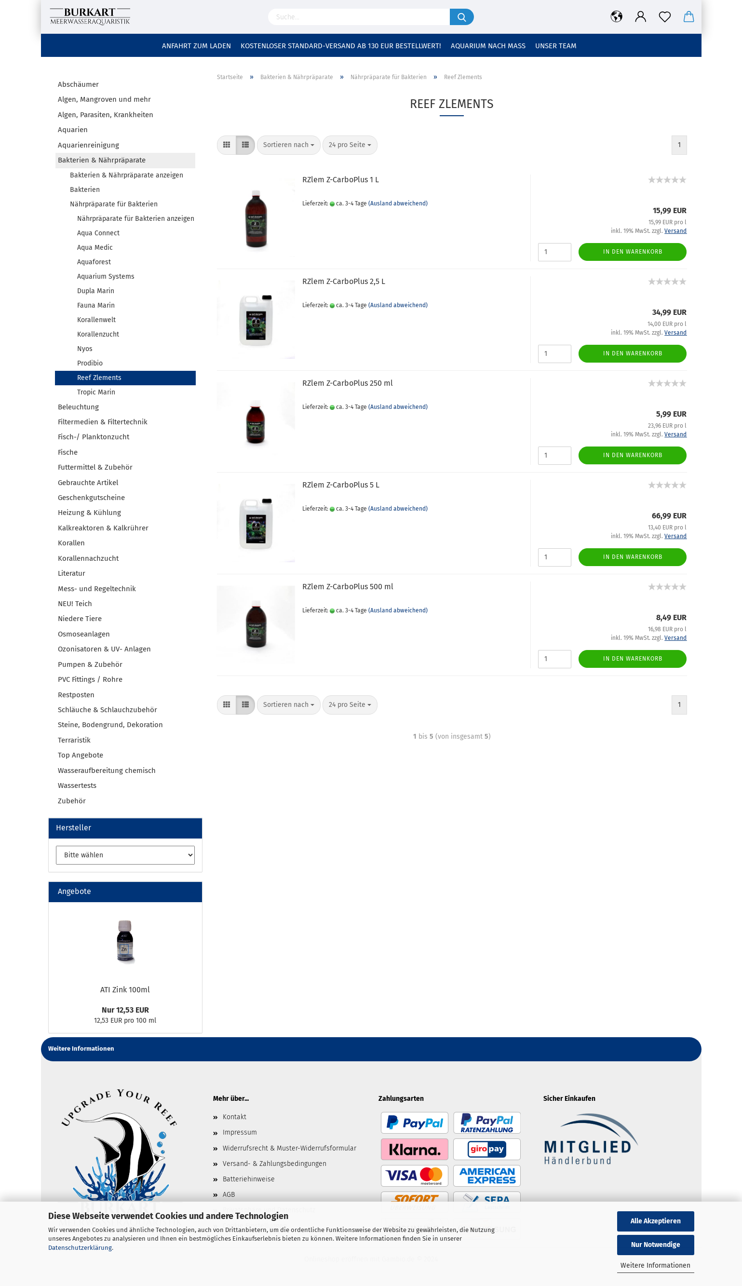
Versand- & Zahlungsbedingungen (274, 1164)
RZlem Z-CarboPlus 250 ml (347, 383)
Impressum (240, 1132)
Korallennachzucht (88, 558)
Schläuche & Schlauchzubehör (107, 709)
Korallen (71, 543)
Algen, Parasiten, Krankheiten (105, 114)
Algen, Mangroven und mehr (104, 99)
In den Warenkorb (632, 251)
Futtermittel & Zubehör (95, 467)
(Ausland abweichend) (398, 203)
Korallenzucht (98, 334)
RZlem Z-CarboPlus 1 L (340, 179)
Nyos (85, 349)
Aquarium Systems (106, 276)
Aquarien (73, 129)
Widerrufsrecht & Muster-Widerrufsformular (289, 1148)
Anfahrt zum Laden (196, 45)
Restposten (76, 694)
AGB (229, 1195)
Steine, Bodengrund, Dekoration (110, 724)
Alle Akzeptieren (656, 1221)
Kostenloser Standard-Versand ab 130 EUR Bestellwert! (341, 45)
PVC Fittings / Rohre (90, 679)
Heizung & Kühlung (89, 512)
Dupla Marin (95, 291)
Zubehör (72, 801)
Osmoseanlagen (84, 634)
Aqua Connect (98, 233)
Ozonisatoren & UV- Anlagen (104, 649)
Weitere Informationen (655, 1265)
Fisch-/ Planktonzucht (93, 437)
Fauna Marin (96, 305)
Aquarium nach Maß (488, 45)
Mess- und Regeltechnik (97, 588)
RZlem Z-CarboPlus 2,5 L (343, 281)
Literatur (71, 573)
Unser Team (556, 45)
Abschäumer (78, 84)
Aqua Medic (95, 248)
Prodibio (90, 363)
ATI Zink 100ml (125, 989)
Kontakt (234, 1117)
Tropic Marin (96, 392)
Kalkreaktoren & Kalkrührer (103, 528)
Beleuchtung (78, 407)
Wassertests (77, 785)
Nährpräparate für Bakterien (114, 204)
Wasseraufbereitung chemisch (107, 770)
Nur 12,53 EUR (125, 1010)
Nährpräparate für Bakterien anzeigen (135, 219)
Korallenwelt (96, 320)
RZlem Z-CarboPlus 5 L (340, 484)
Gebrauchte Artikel (88, 482)
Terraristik (74, 740)
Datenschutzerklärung (80, 1247)
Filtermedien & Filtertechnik (103, 422)
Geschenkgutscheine (91, 497)
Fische (68, 452)
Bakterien (85, 190)
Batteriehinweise (249, 1179)
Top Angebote (80, 755)
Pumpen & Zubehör (90, 664)
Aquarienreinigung (88, 145)
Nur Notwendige (655, 1245)
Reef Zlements (99, 378)
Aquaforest (94, 262)
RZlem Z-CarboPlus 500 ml (347, 586)
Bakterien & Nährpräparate (102, 160)
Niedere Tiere (80, 618)
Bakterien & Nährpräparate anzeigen (126, 175)
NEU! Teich (75, 603)
